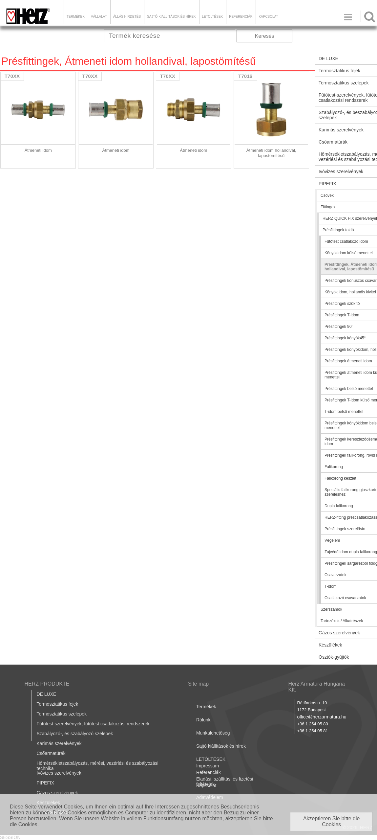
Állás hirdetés (127, 16)
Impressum (207, 765)
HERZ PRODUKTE (47, 684)
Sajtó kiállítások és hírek (171, 16)
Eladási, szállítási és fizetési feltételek (224, 781)
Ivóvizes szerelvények (59, 773)
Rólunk (203, 719)
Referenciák (240, 16)
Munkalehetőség (213, 733)
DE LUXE (46, 694)
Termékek (76, 16)
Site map (198, 684)
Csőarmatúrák (51, 753)
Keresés (264, 36)
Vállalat (99, 16)
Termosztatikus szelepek (62, 713)
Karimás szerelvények (59, 743)
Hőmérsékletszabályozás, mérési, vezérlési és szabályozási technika (97, 766)
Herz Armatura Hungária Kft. (316, 686)
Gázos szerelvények (57, 792)
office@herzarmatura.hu (321, 716)
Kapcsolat (268, 16)
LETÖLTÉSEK (212, 16)
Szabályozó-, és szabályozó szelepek (75, 733)
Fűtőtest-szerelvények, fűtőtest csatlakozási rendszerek (93, 723)
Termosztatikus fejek (57, 704)
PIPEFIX (45, 782)
